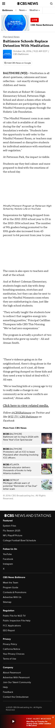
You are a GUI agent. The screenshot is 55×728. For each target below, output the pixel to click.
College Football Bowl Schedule (19, 540)
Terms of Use (9, 659)
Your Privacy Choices (13, 654)
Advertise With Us (12, 597)
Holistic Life (20, 208)
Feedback (8, 692)
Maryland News (11, 37)
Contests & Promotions (14, 592)
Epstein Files (9, 526)
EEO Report (9, 630)
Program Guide (10, 587)
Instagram (8, 564)
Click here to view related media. (26, 405)
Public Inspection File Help (16, 620)
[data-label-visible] (52, 717)
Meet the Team (10, 582)
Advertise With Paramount (16, 677)
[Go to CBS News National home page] (27, 3)
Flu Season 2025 (11, 530)
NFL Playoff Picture (12, 535)
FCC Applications (12, 625)
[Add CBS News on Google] (17, 63)
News (23, 10)
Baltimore (7, 10)
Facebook (8, 559)
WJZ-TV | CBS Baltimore (23, 416)
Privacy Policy (10, 644)
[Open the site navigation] (9, 3)
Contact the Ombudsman (16, 697)
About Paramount (12, 672)
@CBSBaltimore (21, 412)
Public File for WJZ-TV (14, 616)
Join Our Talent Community (17, 682)
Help (5, 687)
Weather (34, 10)
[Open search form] (51, 3)
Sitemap (7, 602)
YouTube (36, 208)
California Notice (11, 649)
